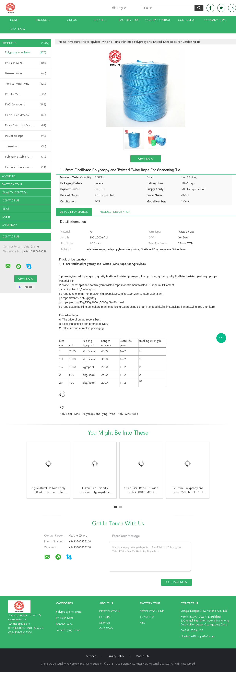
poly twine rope (128, 414)
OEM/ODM (147, 617)
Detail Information (74, 212)
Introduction (109, 611)
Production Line (152, 611)
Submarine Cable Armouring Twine (26, 157)
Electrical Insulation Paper (25, 167)
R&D (143, 623)
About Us (100, 20)
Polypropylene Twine (25, 52)
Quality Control (158, 20)
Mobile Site (143, 656)
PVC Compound (25, 105)
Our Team (106, 628)
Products (43, 20)
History (104, 617)
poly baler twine (70, 414)
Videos (72, 20)
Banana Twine (25, 73)
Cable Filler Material (25, 115)
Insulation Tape (25, 136)
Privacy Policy (116, 656)
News (6, 208)
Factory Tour (129, 20)
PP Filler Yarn (25, 94)
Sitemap (91, 656)
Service (104, 623)
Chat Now (17, 29)
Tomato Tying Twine (25, 84)
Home (14, 20)
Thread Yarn (25, 146)
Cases (6, 216)
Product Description (115, 212)
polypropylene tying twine (99, 414)
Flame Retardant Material (25, 125)
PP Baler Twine (25, 63)
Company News (215, 20)
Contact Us (186, 20)
